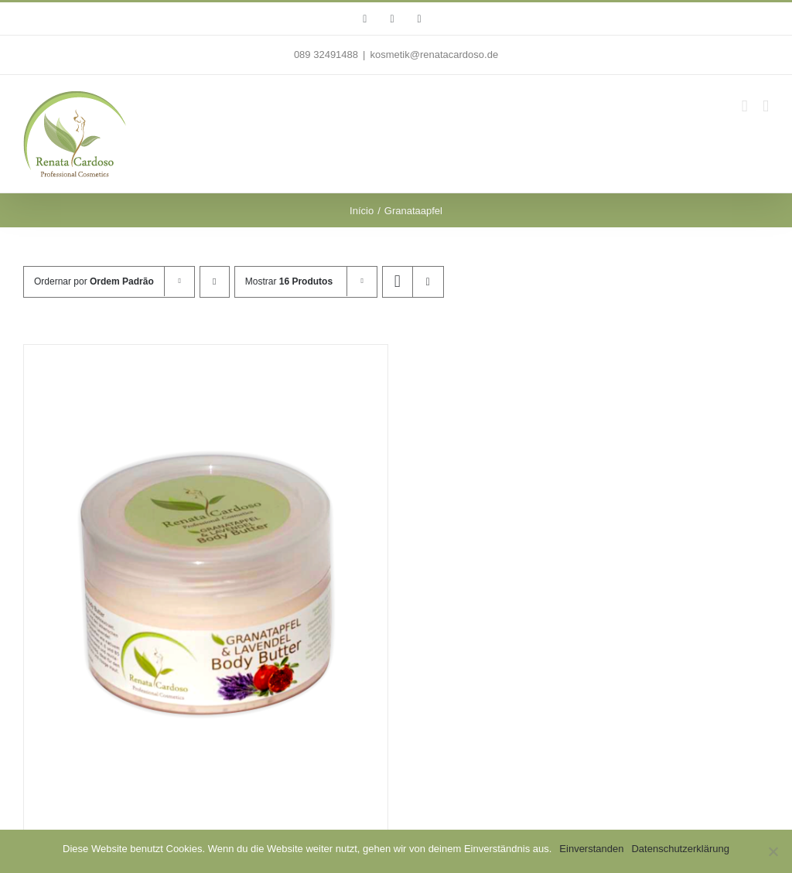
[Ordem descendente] (215, 282)
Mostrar (289, 281)
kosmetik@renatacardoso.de (434, 54)
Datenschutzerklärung (680, 848)
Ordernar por (94, 281)
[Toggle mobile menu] (766, 106)
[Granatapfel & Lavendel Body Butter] (205, 581)
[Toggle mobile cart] (745, 106)
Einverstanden (591, 848)
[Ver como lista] (428, 282)
